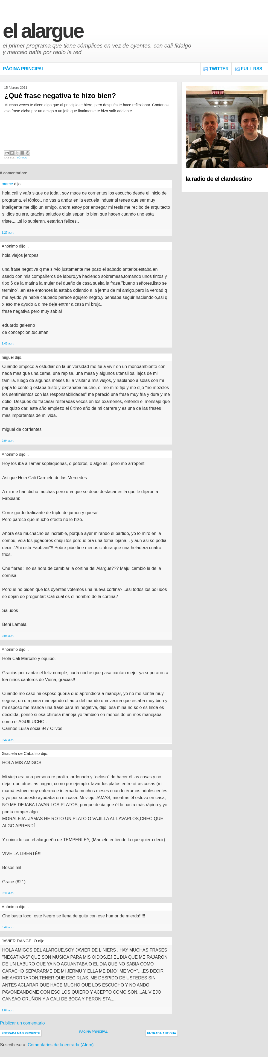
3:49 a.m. (8, 927)
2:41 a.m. (8, 892)
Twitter (219, 68)
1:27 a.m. (8, 232)
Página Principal (23, 68)
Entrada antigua (161, 1033)
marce (7, 183)
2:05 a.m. (8, 635)
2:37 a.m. (8, 739)
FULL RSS (251, 68)
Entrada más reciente (21, 1033)
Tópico (22, 157)
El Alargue (43, 30)
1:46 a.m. (8, 343)
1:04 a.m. (8, 1010)
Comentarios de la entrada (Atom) (61, 1045)
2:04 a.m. (8, 440)
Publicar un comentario (22, 1023)
